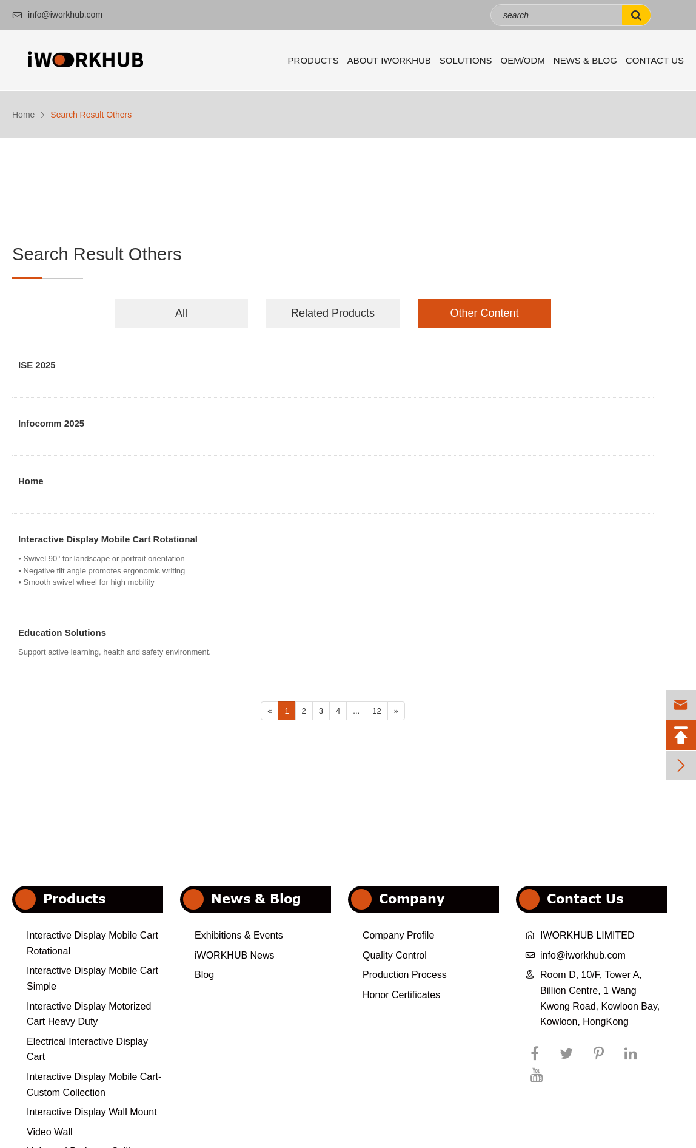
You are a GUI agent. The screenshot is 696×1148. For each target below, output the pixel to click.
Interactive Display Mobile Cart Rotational (108, 539)
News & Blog (585, 60)
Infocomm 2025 (51, 423)
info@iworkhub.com (57, 14)
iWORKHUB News (235, 955)
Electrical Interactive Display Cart (87, 1049)
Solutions (466, 60)
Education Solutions (62, 633)
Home (23, 115)
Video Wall (50, 1132)
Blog (204, 975)
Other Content (484, 313)
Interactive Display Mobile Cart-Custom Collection (94, 1085)
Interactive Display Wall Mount (92, 1112)
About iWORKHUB (389, 60)
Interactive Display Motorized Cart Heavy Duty (89, 1014)
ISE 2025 (37, 365)
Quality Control (395, 955)
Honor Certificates (401, 995)
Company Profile (398, 935)
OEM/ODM (523, 60)
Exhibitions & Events (239, 935)
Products (313, 60)
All (181, 313)
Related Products (333, 313)
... (356, 710)
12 (376, 710)
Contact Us (655, 60)
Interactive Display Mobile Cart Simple (92, 978)
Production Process (405, 975)
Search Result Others (91, 115)
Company (412, 898)
